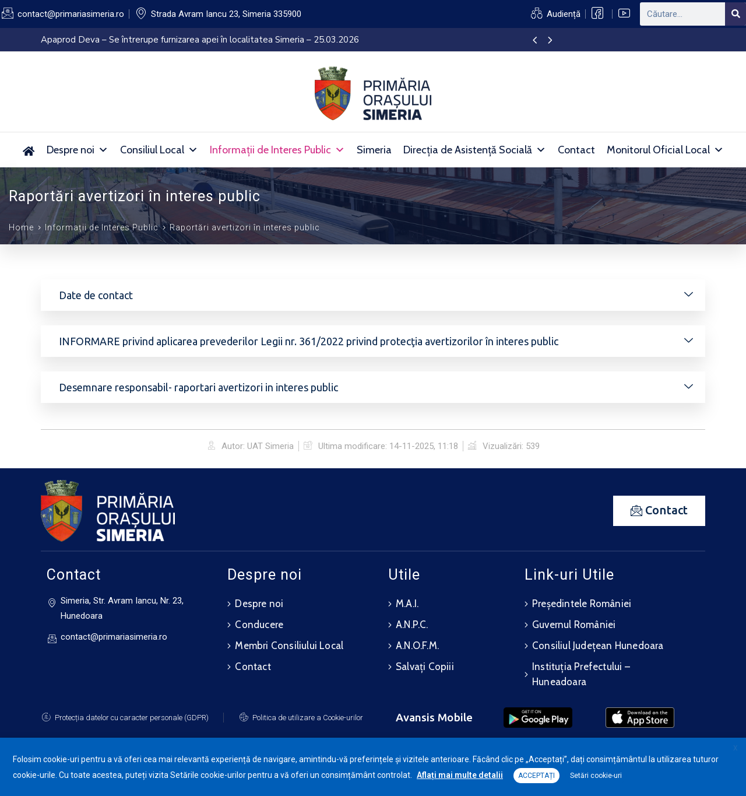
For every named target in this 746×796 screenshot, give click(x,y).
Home (21, 227)
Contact (576, 149)
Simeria (374, 149)
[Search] (735, 14)
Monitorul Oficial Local (665, 149)
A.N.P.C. (412, 624)
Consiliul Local (159, 149)
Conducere (259, 624)
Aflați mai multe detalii (460, 775)
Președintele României (581, 603)
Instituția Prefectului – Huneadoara (581, 674)
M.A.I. (407, 603)
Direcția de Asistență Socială (474, 149)
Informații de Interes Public (277, 149)
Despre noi (77, 149)
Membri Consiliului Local (289, 645)
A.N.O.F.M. (417, 645)
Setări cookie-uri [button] (596, 776)
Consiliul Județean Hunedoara (598, 645)
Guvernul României (573, 624)
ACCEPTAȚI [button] (536, 776)
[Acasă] (28, 149)
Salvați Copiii (425, 666)
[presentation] (534, 41)
